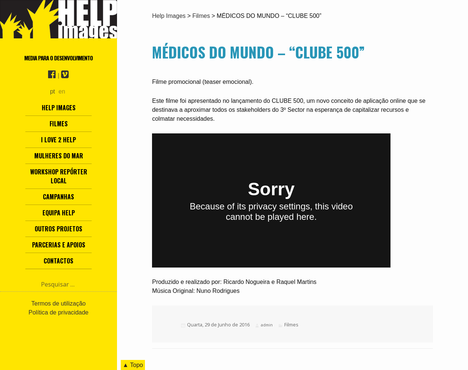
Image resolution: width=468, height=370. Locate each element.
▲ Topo (133, 365)
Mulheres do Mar (58, 155)
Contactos (58, 260)
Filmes (59, 123)
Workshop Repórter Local (58, 176)
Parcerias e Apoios (58, 244)
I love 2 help (58, 139)
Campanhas (58, 196)
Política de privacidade (59, 312)
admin (267, 325)
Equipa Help (58, 212)
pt (52, 91)
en (61, 91)
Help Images (59, 107)
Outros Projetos (58, 228)
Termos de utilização (58, 303)
